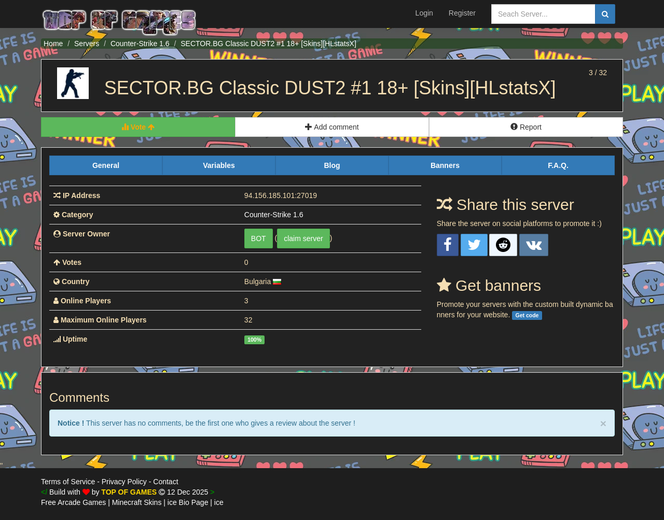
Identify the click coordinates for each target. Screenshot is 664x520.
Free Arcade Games (73, 502)
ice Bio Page (188, 502)
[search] (605, 14)
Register (462, 13)
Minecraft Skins (137, 502)
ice (219, 502)
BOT (258, 238)
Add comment (332, 127)
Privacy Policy (124, 481)
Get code (526, 315)
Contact (165, 481)
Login (424, 13)
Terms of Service (68, 481)
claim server (303, 238)
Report (526, 127)
